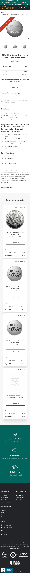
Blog (2, 512)
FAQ (2, 514)
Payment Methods (6, 517)
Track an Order (20, 497)
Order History (19, 500)
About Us (3, 510)
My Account (4, 497)
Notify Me (15, 88)
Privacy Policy (4, 500)
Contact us (4, 495)
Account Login (20, 495)
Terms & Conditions (6, 502)
